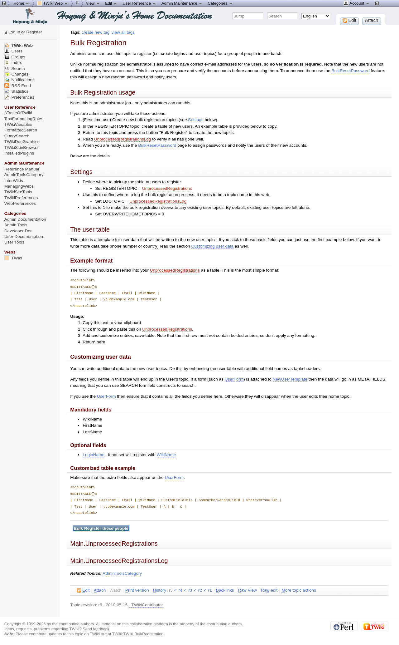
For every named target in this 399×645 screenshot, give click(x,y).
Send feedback (96, 629)
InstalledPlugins (19, 153)
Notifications (19, 79)
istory (159, 590)
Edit (111, 3)
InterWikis (13, 180)
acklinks (225, 590)
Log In (14, 32)
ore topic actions (298, 590)
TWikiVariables (18, 124)
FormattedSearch (20, 130)
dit (83, 590)
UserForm (234, 379)
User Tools (14, 242)
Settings (195, 119)
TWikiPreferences (21, 197)
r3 (190, 590)
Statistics (16, 91)
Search (14, 68)
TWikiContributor (147, 605)
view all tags (123, 32)
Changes (16, 74)
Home (21, 3)
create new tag (95, 32)
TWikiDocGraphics (22, 141)
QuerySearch (16, 136)
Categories (220, 3)
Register (34, 32)
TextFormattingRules (23, 118)
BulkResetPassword (350, 70)
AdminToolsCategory (122, 573)
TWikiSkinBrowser (21, 147)
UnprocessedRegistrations (167, 188)
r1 (210, 590)
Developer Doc (18, 231)
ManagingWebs (19, 186)
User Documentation (23, 236)
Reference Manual (21, 169)
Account (356, 3)
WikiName (166, 454)
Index (13, 62)
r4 (180, 590)
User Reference (139, 3)
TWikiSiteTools (18, 192)
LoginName (93, 454)
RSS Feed (17, 85)
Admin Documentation (25, 219)
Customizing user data (212, 246)
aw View (247, 590)
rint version (137, 590)
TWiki (13, 258)
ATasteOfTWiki (18, 113)
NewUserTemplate (290, 379)
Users (13, 51)
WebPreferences (20, 203)
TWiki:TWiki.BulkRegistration (138, 634)
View (93, 3)
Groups (15, 57)
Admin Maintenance (182, 3)
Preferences (19, 97)
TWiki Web (18, 45)
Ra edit (269, 590)
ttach (100, 590)
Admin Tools (15, 225)
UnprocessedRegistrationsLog (122, 139)
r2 (200, 590)
